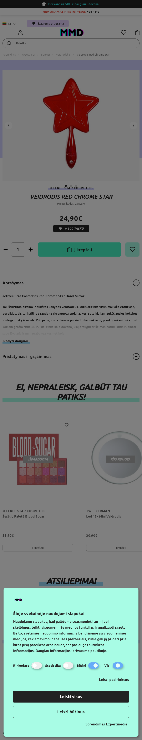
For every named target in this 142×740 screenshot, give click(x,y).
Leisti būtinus (71, 711)
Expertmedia (116, 724)
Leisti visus (71, 696)
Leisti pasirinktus (114, 679)
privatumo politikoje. (89, 651)
